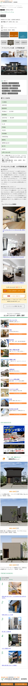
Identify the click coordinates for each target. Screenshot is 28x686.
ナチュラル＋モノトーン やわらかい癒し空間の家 (14, 219)
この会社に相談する (7, 684)
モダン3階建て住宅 (6, 648)
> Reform (3, 15)
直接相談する (23, 36)
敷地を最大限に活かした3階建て (9, 665)
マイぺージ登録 (21, 684)
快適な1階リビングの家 (7, 614)
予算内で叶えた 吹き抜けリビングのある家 (14, 246)
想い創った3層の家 (6, 631)
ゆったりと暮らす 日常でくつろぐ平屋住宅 (14, 271)
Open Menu (26, 2)
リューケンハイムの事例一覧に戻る (14, 306)
